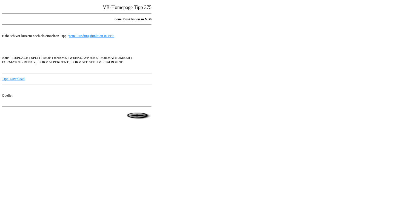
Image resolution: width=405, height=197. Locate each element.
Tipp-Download (13, 79)
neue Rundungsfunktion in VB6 (91, 36)
